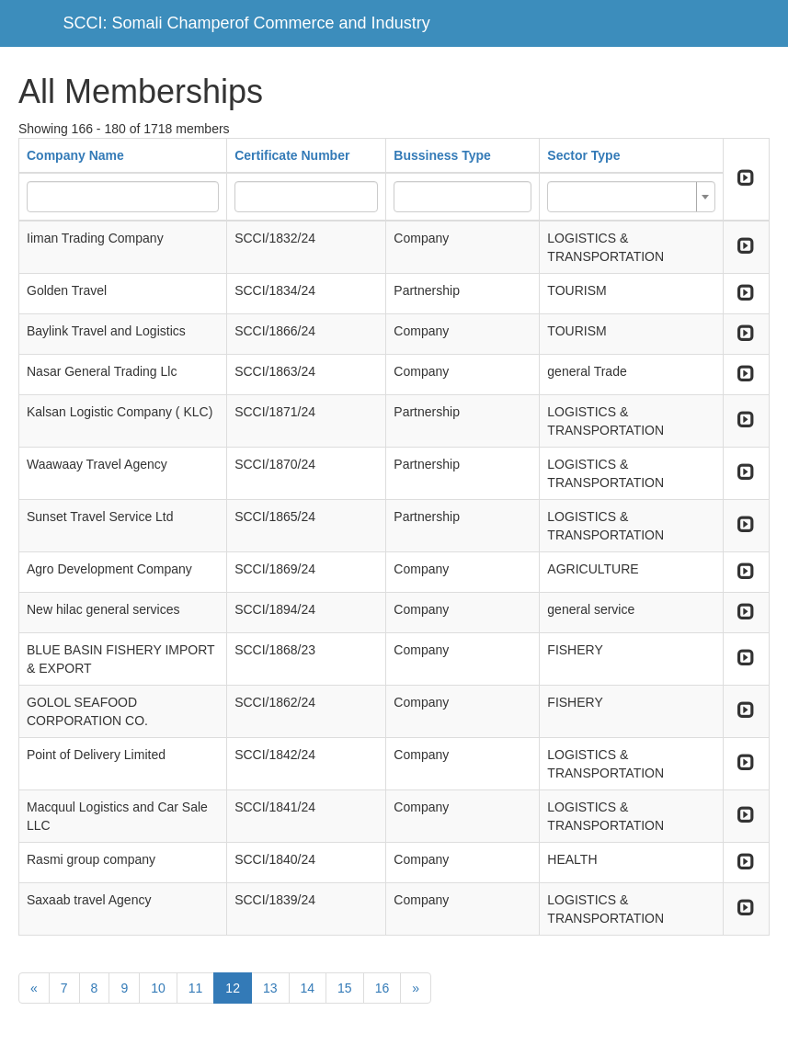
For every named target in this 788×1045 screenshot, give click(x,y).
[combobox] (630, 196)
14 (308, 988)
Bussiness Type (442, 155)
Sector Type (583, 155)
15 (344, 988)
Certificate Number (291, 155)
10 (158, 988)
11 (195, 988)
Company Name (75, 155)
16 (382, 988)
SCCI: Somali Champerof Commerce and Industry (246, 23)
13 (270, 988)
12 (232, 988)
